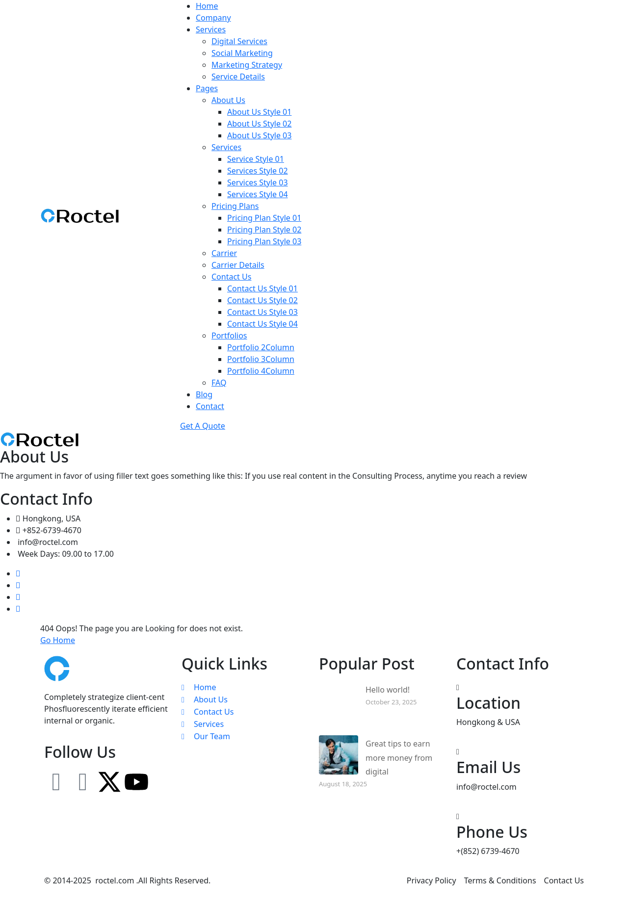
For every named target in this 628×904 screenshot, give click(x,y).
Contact (210, 406)
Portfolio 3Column (260, 359)
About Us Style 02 (259, 123)
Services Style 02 (257, 170)
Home (207, 5)
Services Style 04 (257, 194)
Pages (207, 88)
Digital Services (239, 41)
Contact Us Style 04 (262, 323)
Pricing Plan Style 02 (264, 229)
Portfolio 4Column (260, 370)
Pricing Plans (235, 206)
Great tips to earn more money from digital (399, 757)
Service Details (238, 76)
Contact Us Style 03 (262, 312)
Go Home (57, 640)
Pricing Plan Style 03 (264, 241)
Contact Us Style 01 (262, 288)
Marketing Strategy (246, 64)
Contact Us (231, 276)
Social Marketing (242, 53)
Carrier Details (237, 264)
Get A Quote (202, 425)
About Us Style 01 (259, 111)
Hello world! (388, 689)
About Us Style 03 (259, 135)
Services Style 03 (257, 182)
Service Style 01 (255, 159)
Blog (204, 394)
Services (211, 29)
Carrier (224, 253)
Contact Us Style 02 (262, 300)
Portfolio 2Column (260, 347)
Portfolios (229, 335)
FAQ (218, 382)
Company (213, 17)
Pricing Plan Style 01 (264, 217)
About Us (228, 100)
